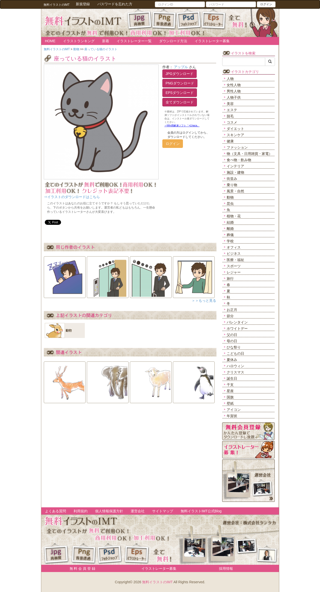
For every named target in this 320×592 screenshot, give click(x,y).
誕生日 (232, 378)
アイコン (234, 410)
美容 (230, 104)
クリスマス (235, 372)
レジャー (234, 272)
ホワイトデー (237, 328)
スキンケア (235, 135)
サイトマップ (162, 511)
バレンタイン (237, 322)
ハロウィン (235, 366)
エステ (232, 110)
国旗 (230, 397)
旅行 (230, 279)
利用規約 (81, 511)
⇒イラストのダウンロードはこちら (72, 197)
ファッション (237, 147)
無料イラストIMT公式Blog (201, 511)
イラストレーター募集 (212, 41)
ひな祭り (234, 347)
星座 (230, 391)
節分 (230, 316)
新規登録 (83, 4)
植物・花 (234, 216)
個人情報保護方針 (109, 511)
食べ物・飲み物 (239, 160)
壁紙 (230, 403)
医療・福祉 (235, 260)
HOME (50, 41)
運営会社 (138, 511)
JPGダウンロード (179, 74)
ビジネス (234, 254)
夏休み (232, 360)
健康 (230, 141)
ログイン (266, 4)
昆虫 (230, 204)
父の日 (232, 335)
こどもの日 (235, 353)
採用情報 (225, 569)
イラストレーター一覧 (134, 41)
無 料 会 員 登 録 (80, 569)
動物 (230, 197)
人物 (230, 79)
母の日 (232, 341)
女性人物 (234, 85)
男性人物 (234, 91)
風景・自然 (235, 191)
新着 (105, 41)
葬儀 (230, 235)
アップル (181, 67)
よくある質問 (55, 511)
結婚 (230, 222)
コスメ (232, 122)
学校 (230, 241)
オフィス (234, 247)
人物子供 (234, 97)
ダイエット (235, 129)
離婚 (230, 229)
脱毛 (230, 116)
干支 (230, 385)
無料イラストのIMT (157, 582)
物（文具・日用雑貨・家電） (249, 154)
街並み (232, 179)
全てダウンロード (180, 102)
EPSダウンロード (180, 93)
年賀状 (232, 416)
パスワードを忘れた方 (114, 4)
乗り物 (232, 185)
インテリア (235, 166)
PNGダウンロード (180, 83)
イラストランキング (79, 41)
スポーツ (234, 266)
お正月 (232, 310)
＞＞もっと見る (204, 300)
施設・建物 (235, 172)
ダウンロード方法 (173, 41)
